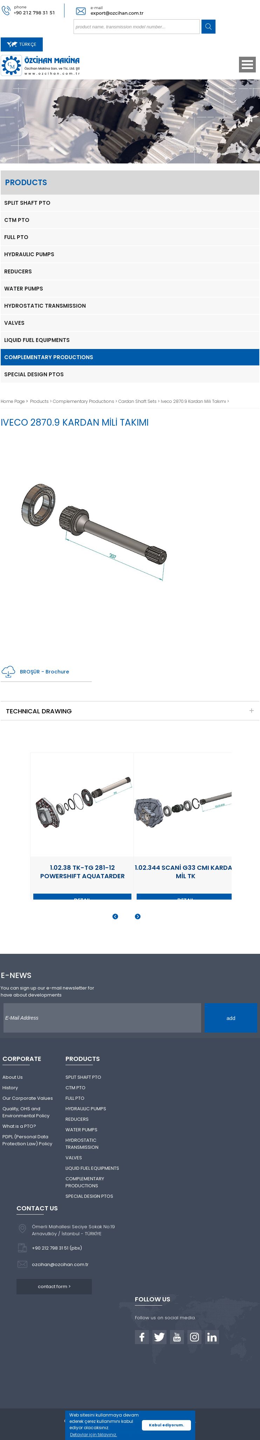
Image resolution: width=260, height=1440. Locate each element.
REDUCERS (18, 271)
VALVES (14, 323)
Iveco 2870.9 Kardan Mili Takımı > (195, 401)
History (10, 1087)
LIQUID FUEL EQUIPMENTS (37, 340)
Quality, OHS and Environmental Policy (25, 1112)
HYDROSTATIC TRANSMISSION (45, 305)
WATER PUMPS (23, 288)
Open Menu (247, 64)
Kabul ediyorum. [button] (166, 1425)
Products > (41, 401)
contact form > (54, 1286)
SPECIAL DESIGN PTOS (34, 374)
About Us (12, 1077)
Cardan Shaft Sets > (139, 401)
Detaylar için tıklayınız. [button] (93, 1435)
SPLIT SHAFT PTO (27, 203)
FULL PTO (16, 237)
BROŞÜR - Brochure (35, 672)
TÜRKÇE (21, 44)
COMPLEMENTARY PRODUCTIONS (48, 357)
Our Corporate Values (27, 1098)
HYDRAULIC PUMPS (29, 254)
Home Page (13, 401)
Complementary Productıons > (85, 401)
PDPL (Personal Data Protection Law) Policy (27, 1140)
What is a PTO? (19, 1126)
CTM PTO (16, 220)
